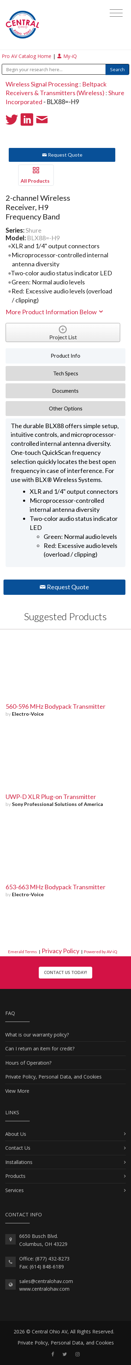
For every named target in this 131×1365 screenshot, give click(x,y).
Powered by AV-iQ (100, 951)
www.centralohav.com (44, 1288)
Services (14, 1190)
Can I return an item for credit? (39, 1048)
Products (15, 1176)
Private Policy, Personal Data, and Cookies (53, 1076)
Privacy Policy (60, 951)
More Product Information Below (55, 312)
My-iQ (67, 56)
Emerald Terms (22, 951)
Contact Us (17, 1148)
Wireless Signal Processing (42, 84)
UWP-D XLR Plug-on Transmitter (51, 796)
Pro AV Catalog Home (27, 56)
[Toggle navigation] (116, 13)
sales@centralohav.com (46, 1281)
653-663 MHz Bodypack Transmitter (55, 887)
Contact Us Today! (65, 972)
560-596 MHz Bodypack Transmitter (55, 706)
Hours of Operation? (28, 1062)
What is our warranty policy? (37, 1034)
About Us (15, 1134)
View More (17, 1091)
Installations (18, 1162)
